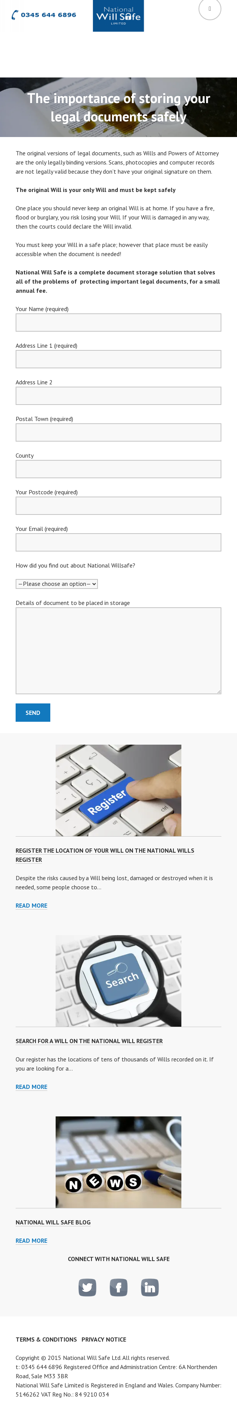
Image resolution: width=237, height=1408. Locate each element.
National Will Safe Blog (53, 1222)
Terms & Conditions (46, 1339)
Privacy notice (104, 1339)
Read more (31, 906)
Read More (31, 1240)
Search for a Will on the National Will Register (89, 1041)
